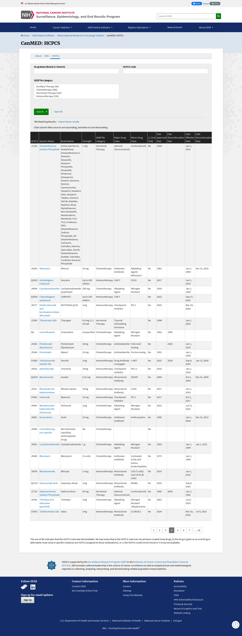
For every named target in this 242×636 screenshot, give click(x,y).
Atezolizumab (47, 368)
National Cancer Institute (157, 620)
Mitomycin (45, 268)
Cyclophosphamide (50, 288)
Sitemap (127, 590)
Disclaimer (179, 590)
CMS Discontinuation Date (204, 138)
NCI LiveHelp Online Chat (85, 590)
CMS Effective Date (190, 138)
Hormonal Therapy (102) (76, 93)
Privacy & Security (183, 604)
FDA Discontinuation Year (176, 138)
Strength (87, 141)
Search (40, 111)
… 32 (197, 530)
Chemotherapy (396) (76, 89)
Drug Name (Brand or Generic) (49, 66)
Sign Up (28, 599)
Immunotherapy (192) (76, 96)
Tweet (206, 3)
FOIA (176, 595)
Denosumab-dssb (49, 483)
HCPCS (55, 55)
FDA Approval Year (161, 138)
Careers (127, 586)
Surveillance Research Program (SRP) (107, 561)
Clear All (58, 111)
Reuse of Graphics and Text (188, 608)
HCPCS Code (129, 66)
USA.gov (177, 620)
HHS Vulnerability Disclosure (188, 599)
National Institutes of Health (126, 620)
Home (33, 27)
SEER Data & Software (43, 35)
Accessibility (180, 586)
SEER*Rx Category (43, 80)
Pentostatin (46, 352)
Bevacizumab (46, 377)
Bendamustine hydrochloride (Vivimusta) (47, 409)
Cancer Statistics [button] (61, 27)
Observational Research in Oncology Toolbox (80, 35)
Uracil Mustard (47, 332)
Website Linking (182, 612)
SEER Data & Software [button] (99, 27)
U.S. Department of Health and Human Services (84, 620)
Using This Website (132, 595)
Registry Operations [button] (138, 27)
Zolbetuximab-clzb (49, 511)
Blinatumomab (47, 471)
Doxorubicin (46, 417)
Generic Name (47, 141)
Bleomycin (45, 456)
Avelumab (45, 397)
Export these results (69, 121)
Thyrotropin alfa (48, 320)
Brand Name (67, 141)
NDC (47, 55)
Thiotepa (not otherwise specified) (47, 503)
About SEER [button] (205, 27)
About (38, 55)
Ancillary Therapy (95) (76, 86)
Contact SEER (79, 586)
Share (197, 3)
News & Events (174, 27)
